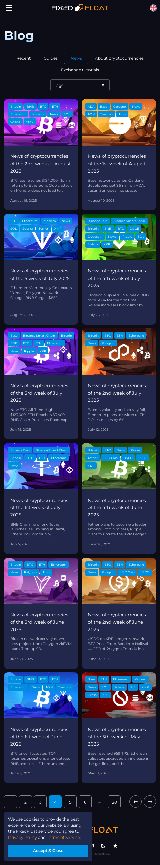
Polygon (108, 343)
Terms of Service (63, 837)
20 (114, 802)
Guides (51, 58)
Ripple (127, 236)
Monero (38, 114)
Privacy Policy (22, 837)
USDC (128, 458)
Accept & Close (48, 850)
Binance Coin (97, 221)
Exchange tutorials (80, 69)
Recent (23, 58)
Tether (43, 228)
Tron (122, 114)
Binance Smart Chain (129, 221)
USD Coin (110, 458)
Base (103, 106)
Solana (15, 122)
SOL (67, 114)
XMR (30, 122)
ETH (55, 106)
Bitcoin (15, 106)
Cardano (119, 106)
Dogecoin (95, 236)
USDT (142, 458)
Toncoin (106, 114)
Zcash (92, 695)
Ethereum (18, 114)
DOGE (134, 228)
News (76, 58)
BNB (30, 106)
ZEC (105, 695)
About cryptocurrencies (119, 58)
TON (91, 114)
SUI (133, 687)
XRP (107, 244)
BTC (43, 106)
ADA (91, 106)
